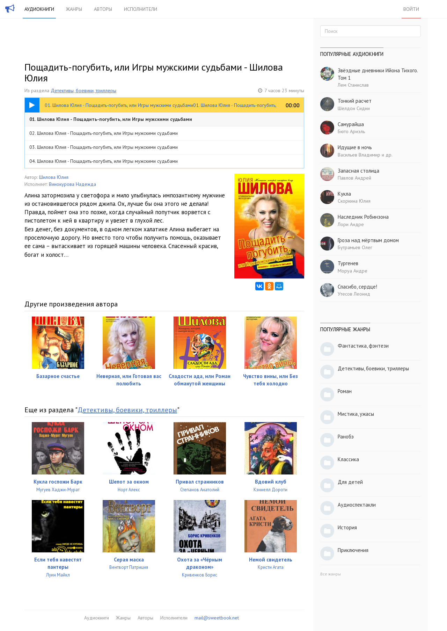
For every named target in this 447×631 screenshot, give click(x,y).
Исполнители (140, 9)
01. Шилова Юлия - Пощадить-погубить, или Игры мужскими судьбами (110, 119)
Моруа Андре (352, 271)
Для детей (350, 482)
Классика (348, 459)
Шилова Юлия (53, 177)
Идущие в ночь (355, 147)
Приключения (353, 550)
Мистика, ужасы (356, 414)
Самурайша (351, 124)
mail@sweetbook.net (217, 618)
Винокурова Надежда (72, 184)
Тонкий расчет (355, 100)
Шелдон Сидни (354, 108)
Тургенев (348, 263)
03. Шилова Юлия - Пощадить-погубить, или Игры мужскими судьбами (103, 147)
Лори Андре (351, 224)
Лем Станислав (353, 85)
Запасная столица (358, 170)
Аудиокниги (39, 9)
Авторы (103, 9)
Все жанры (330, 573)
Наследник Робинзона (363, 216)
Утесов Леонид (354, 294)
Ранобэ (346, 436)
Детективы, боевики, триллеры (83, 90)
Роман (345, 391)
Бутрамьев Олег (355, 247)
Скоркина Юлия (354, 201)
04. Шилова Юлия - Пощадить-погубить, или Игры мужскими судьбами (103, 161)
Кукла (344, 193)
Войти (411, 9)
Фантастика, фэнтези (363, 345)
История (347, 527)
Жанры (74, 9)
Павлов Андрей (354, 178)
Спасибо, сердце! (357, 286)
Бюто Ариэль (351, 131)
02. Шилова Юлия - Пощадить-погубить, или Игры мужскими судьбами (103, 133)
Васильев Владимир (359, 155)
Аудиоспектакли (357, 504)
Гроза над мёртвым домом (368, 240)
